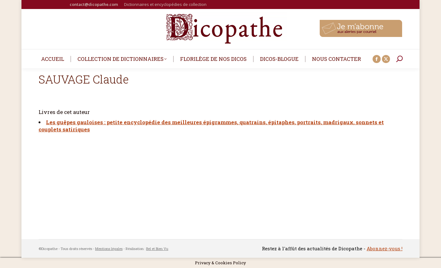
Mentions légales (109, 248)
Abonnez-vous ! (384, 248)
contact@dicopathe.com (94, 4)
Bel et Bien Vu (157, 248)
